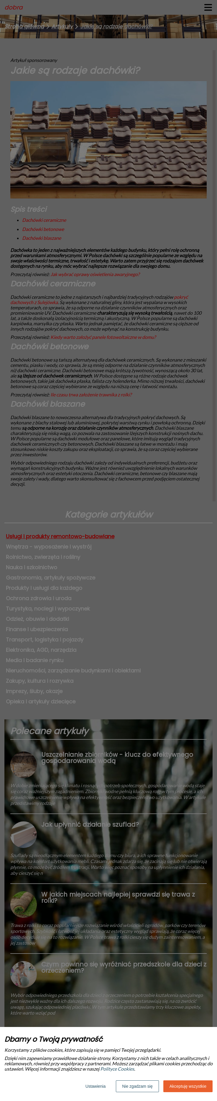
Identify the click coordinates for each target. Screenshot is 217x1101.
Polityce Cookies (117, 1069)
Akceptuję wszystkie (188, 1086)
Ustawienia (96, 1086)
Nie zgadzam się (137, 1086)
